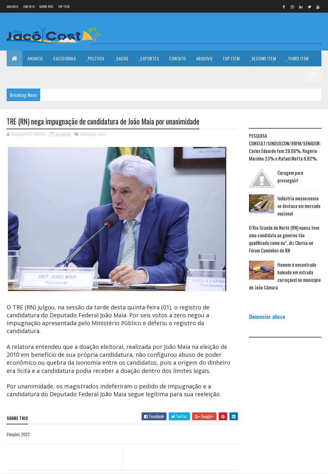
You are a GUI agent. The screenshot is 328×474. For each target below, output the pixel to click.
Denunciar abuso (267, 316)
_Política (95, 58)
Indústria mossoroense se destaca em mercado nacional (298, 206)
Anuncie (12, 6)
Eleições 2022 (93, 134)
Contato (28, 6)
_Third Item (297, 58)
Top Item (64, 6)
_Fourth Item (25, 74)
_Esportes (149, 58)
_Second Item (263, 58)
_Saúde (122, 58)
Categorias (64, 58)
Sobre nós (46, 6)
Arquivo (204, 58)
